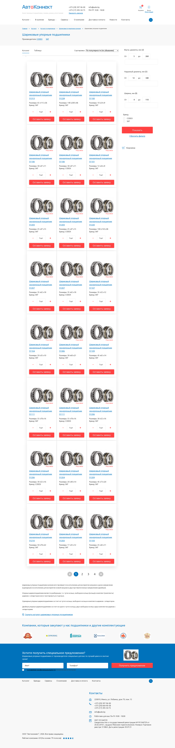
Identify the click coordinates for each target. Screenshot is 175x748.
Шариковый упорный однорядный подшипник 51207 (40, 284)
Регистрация (149, 12)
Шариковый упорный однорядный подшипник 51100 (100, 95)
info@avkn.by (94, 7)
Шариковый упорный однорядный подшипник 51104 (40, 347)
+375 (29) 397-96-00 (77, 7)
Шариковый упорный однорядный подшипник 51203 (70, 537)
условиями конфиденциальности (41, 670)
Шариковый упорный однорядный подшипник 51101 (100, 158)
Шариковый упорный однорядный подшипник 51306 (70, 347)
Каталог (25, 51)
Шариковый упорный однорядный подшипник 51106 (40, 158)
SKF (47, 39)
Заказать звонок (76, 13)
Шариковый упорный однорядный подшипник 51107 (100, 284)
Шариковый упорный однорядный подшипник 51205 (40, 221)
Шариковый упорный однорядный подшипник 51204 (70, 474)
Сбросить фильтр (137, 136)
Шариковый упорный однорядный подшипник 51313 (40, 95)
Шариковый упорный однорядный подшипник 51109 (100, 347)
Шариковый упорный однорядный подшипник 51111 (40, 411)
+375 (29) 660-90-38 (102, 706)
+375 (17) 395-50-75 (77, 10)
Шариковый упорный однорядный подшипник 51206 (100, 411)
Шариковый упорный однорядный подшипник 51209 (100, 474)
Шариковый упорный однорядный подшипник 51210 (40, 537)
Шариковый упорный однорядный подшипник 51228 (70, 95)
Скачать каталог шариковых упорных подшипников (47, 615)
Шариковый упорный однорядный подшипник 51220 (100, 221)
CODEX (39, 39)
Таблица (37, 51)
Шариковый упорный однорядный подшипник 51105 (100, 537)
